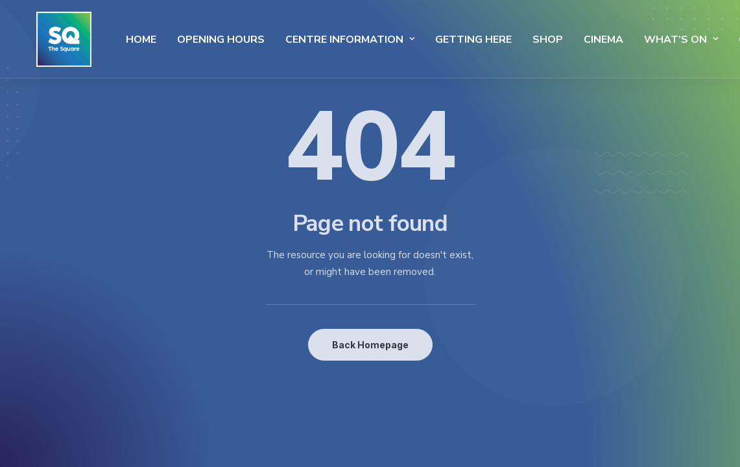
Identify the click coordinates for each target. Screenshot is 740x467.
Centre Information (316, 39)
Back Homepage (370, 344)
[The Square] (47, 39)
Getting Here (440, 39)
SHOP (514, 39)
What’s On (648, 39)
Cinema (570, 39)
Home (108, 39)
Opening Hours (188, 39)
